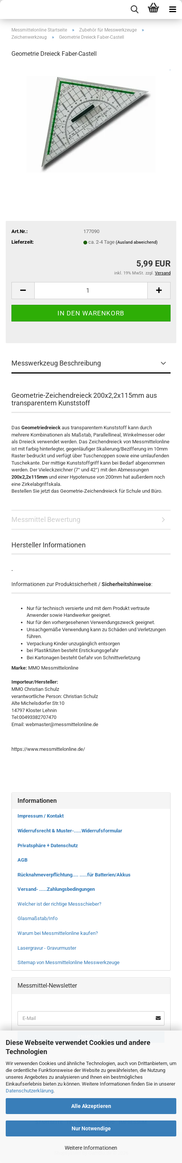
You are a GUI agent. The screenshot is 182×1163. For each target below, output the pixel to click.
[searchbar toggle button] (134, 9)
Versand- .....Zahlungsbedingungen (56, 889)
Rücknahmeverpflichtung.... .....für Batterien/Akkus (74, 875)
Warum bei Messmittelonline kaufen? (58, 933)
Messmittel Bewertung (45, 519)
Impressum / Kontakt (41, 816)
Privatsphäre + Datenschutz (48, 845)
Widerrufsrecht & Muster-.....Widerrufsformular (70, 831)
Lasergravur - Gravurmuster (47, 948)
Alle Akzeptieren (91, 1106)
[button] (22, 290)
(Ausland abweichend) (137, 242)
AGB (22, 860)
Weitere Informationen (91, 1148)
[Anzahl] (91, 290)
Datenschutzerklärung (29, 1091)
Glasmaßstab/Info (37, 918)
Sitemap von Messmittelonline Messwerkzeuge (69, 962)
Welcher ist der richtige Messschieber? (59, 904)
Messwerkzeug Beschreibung (56, 363)
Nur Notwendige (91, 1128)
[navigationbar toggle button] (172, 9)
